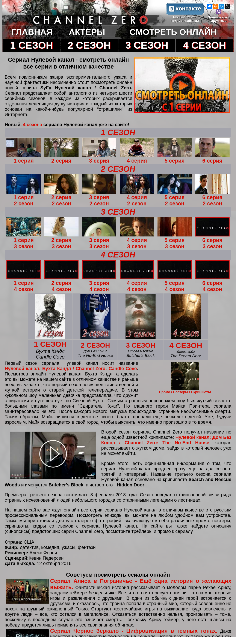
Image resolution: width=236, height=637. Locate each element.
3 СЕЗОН (146, 45)
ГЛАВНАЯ (32, 32)
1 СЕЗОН (31, 45)
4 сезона (32, 124)
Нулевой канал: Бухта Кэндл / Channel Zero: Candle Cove (71, 368)
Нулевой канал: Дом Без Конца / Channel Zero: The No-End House (166, 440)
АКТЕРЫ (87, 32)
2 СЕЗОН (89, 45)
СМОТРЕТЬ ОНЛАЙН (173, 32)
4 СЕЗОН (204, 45)
